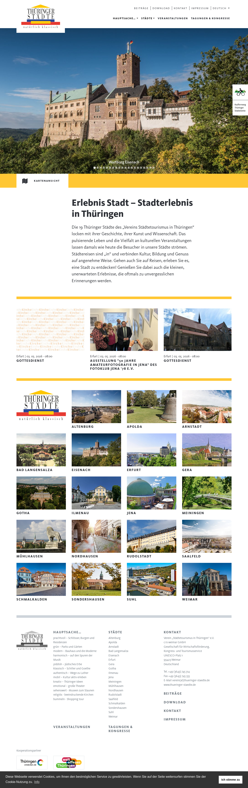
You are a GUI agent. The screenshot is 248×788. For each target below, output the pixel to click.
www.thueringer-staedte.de (180, 684)
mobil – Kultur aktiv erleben (69, 677)
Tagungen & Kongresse (210, 18)
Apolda (112, 642)
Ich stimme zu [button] (230, 779)
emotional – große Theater (69, 686)
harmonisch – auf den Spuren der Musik (72, 658)
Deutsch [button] (220, 8)
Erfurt (111, 659)
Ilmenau (113, 673)
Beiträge (141, 8)
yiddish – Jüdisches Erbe (67, 664)
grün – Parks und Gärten (67, 646)
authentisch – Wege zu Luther (70, 673)
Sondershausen (117, 708)
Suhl (111, 712)
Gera (111, 664)
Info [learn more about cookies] (37, 782)
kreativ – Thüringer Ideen (68, 681)
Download (161, 8)
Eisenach (113, 655)
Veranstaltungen (173, 18)
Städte (146, 18)
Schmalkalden (116, 703)
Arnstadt (113, 646)
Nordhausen (115, 690)
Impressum (200, 8)
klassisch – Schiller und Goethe (71, 668)
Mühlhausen (115, 686)
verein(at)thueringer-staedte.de (191, 680)
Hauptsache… (124, 18)
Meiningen (114, 681)
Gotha (112, 668)
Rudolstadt (115, 694)
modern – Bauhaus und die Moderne (74, 651)
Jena (111, 677)
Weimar (113, 716)
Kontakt (180, 8)
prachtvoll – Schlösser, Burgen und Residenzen (73, 640)
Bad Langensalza (118, 651)
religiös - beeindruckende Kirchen (73, 694)
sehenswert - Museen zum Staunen (73, 690)
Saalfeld (113, 699)
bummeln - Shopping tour (68, 699)
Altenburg (114, 638)
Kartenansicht (38, 181)
